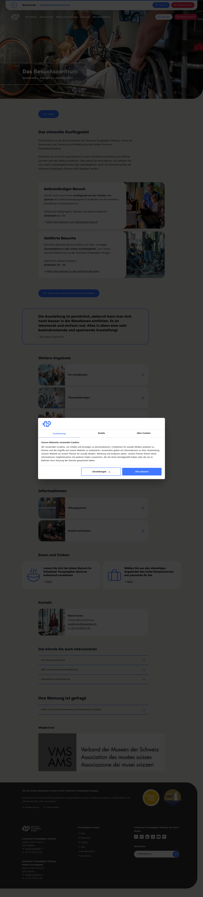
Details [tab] (101, 433)
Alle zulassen (142, 471)
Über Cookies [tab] (144, 433)
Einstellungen (101, 471)
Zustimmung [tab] (59, 433)
